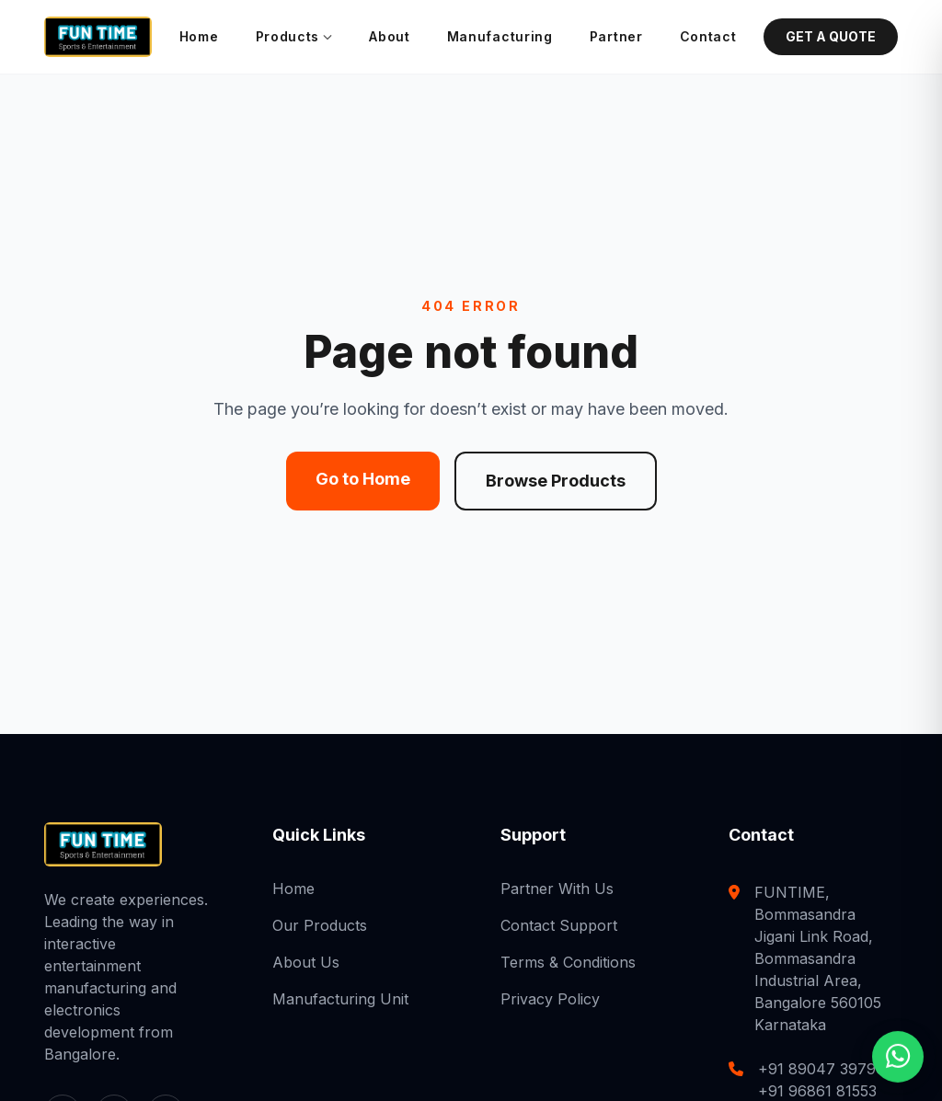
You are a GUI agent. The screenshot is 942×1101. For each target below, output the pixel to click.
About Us (305, 962)
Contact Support (558, 925)
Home (199, 36)
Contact (708, 36)
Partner (616, 36)
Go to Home (363, 478)
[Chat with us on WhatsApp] (898, 1056)
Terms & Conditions (568, 962)
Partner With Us (557, 888)
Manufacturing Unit (340, 999)
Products (294, 37)
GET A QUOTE (831, 36)
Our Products (319, 925)
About (389, 36)
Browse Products (556, 480)
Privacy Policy (550, 999)
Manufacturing (500, 36)
